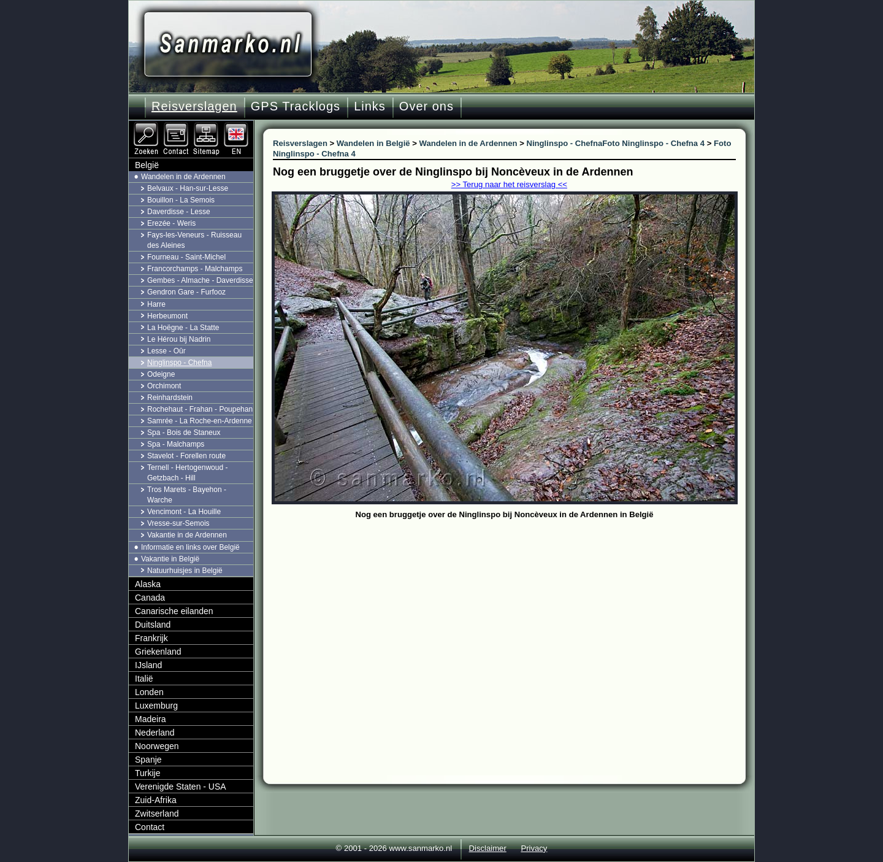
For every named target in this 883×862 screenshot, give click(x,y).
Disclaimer (487, 848)
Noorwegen (157, 746)
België (147, 165)
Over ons (426, 106)
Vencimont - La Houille (184, 511)
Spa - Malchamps (175, 444)
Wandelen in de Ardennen (183, 176)
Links (370, 106)
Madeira (150, 719)
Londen (149, 692)
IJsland (148, 665)
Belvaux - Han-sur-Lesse (187, 188)
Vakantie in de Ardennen (187, 535)
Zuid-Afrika (156, 800)
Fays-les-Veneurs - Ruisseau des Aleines (194, 240)
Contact (149, 827)
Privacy (534, 848)
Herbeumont (167, 316)
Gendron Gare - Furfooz (186, 292)
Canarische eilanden (174, 611)
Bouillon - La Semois (181, 200)
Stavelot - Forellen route (186, 456)
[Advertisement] (513, 615)
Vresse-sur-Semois (178, 523)
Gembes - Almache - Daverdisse (200, 280)
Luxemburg (156, 705)
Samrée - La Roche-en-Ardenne (199, 421)
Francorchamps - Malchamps (194, 268)
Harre (156, 304)
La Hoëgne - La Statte (183, 327)
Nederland (155, 732)
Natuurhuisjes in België (185, 570)
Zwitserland (157, 813)
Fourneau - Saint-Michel (186, 257)
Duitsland (152, 624)
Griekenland (158, 651)
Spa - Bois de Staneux (183, 432)
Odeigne (161, 374)
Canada (150, 597)
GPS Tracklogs (295, 106)
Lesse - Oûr (166, 351)
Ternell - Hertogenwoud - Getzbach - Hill (187, 472)
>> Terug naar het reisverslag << (509, 184)
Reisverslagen (194, 106)
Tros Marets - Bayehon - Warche (186, 494)
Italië (144, 678)
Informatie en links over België (190, 547)
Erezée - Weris (171, 223)
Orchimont (164, 386)
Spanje (148, 759)
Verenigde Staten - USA (180, 786)
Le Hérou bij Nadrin (178, 339)
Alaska (148, 584)
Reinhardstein (170, 397)
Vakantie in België (170, 559)
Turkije (148, 773)
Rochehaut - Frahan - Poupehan (200, 409)
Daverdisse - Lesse (178, 211)
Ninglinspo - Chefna (179, 362)
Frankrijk (151, 638)
